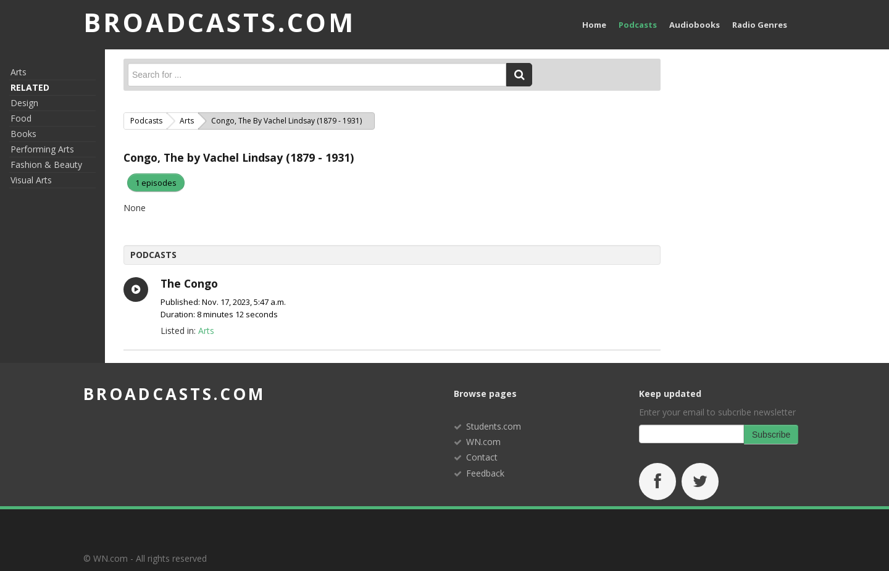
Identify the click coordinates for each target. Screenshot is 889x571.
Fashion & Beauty (46, 164)
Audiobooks (694, 24)
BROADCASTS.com (219, 22)
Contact (482, 457)
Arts (18, 72)
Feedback (485, 473)
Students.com (493, 426)
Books (23, 134)
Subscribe (771, 435)
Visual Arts (31, 180)
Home (594, 24)
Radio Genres (759, 24)
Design (24, 103)
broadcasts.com (174, 394)
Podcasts (638, 24)
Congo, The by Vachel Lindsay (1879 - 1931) (238, 157)
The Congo (189, 283)
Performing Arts (42, 149)
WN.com (483, 442)
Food (20, 118)
